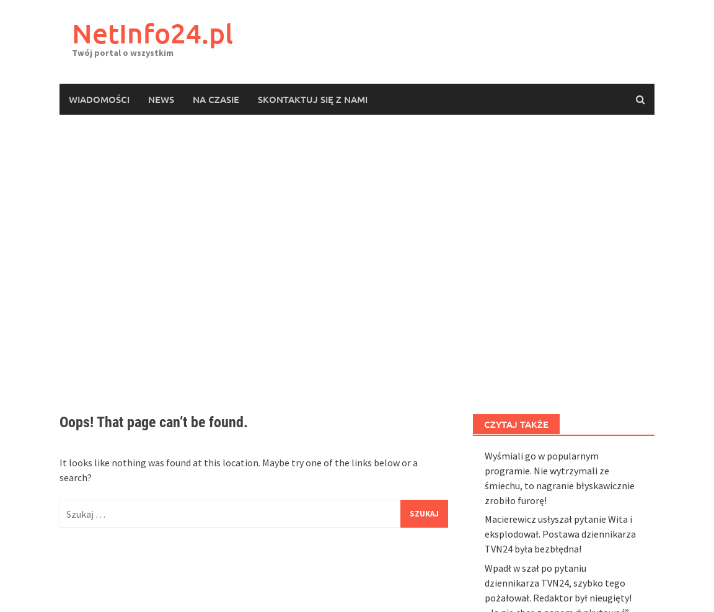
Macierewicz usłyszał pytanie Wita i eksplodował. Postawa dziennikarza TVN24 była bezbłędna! (560, 534)
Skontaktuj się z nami (313, 99)
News (161, 99)
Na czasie (216, 99)
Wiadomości (99, 99)
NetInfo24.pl (152, 33)
